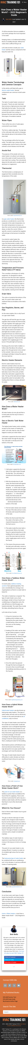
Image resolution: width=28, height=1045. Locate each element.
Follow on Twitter (9, 960)
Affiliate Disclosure (16, 1025)
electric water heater (8, 90)
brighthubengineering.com (17, 699)
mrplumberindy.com (17, 215)
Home (4, 913)
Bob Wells (22, 1024)
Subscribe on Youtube (10, 962)
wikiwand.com (17, 401)
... (14, 966)
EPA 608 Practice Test (9, 997)
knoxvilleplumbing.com (17, 573)
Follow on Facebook (10, 957)
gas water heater (9, 219)
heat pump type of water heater (13, 858)
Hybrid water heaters (8, 710)
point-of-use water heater (12, 792)
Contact (9, 1025)
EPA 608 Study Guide (9, 999)
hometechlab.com (17, 464)
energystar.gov (17, 781)
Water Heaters (11, 913)
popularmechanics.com (17, 886)
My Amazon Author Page (10, 1001)
